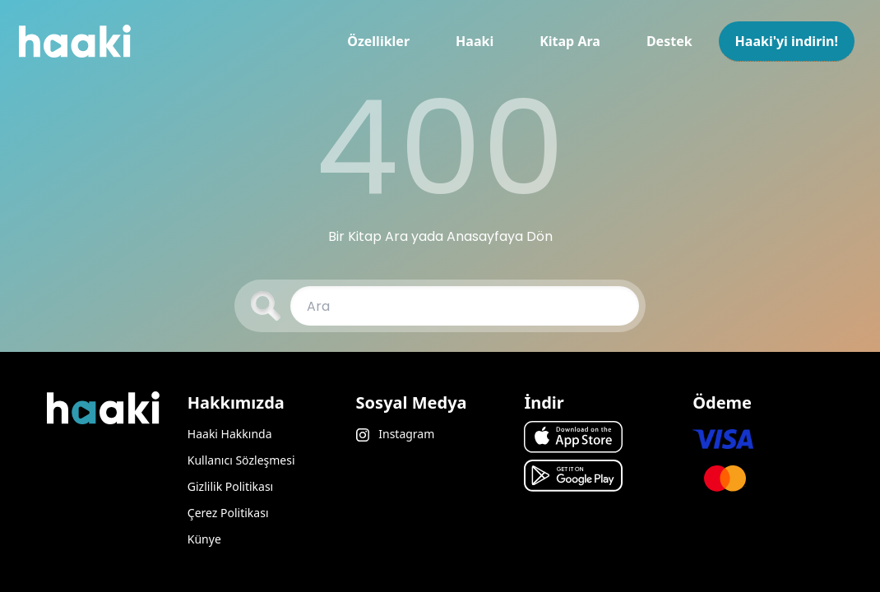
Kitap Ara (570, 41)
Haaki (474, 41)
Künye (204, 539)
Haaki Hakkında (230, 434)
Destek (669, 41)
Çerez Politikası (228, 512)
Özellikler (378, 41)
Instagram (395, 434)
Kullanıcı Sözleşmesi (241, 460)
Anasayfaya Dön (500, 236)
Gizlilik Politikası (230, 486)
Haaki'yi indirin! (786, 41)
